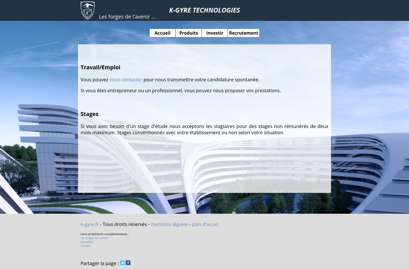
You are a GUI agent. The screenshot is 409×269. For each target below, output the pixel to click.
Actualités (87, 242)
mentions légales (169, 224)
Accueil (163, 33)
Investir (214, 33)
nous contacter (126, 79)
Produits (188, 33)
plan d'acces (205, 224)
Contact (86, 246)
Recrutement (243, 33)
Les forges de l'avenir (94, 238)
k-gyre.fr (90, 224)
